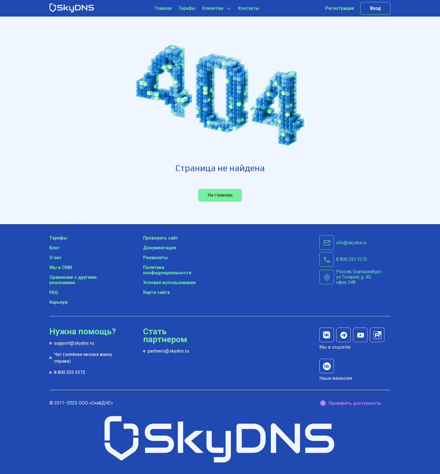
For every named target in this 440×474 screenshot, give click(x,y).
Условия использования (169, 282)
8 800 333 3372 (69, 372)
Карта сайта (156, 292)
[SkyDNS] (71, 8)
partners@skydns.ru (168, 351)
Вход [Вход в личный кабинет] (375, 8)
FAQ (53, 292)
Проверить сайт (160, 238)
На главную (220, 195)
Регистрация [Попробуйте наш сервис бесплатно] (339, 8)
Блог (54, 247)
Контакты (248, 8)
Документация (159, 247)
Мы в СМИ (60, 267)
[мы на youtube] (360, 335)
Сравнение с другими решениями (73, 280)
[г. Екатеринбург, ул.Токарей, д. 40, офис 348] (363, 277)
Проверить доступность (355, 403)
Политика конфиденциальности (167, 270)
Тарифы (187, 8)
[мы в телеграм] (343, 335)
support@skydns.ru (74, 343)
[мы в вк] (326, 335)
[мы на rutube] (377, 335)
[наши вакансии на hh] (326, 366)
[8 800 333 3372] (351, 259)
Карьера (58, 302)
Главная (163, 8)
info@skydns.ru (351, 242)
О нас (55, 257)
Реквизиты (155, 257)
